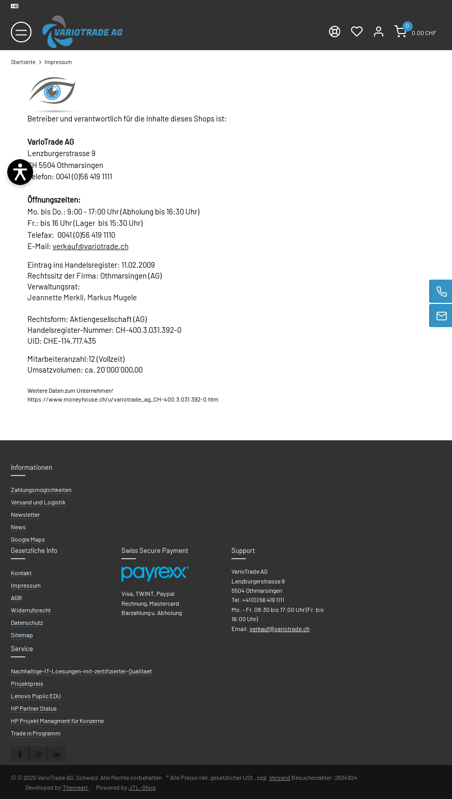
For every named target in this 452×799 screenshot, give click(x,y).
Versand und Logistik (38, 501)
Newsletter (25, 514)
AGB (16, 597)
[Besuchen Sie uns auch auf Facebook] (20, 753)
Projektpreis (27, 683)
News (18, 526)
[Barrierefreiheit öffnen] (20, 172)
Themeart (76, 787)
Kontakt (21, 572)
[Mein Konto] (378, 32)
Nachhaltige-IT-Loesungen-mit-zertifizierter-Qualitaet (81, 670)
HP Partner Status (34, 708)
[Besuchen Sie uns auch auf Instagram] (38, 753)
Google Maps (28, 539)
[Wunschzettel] (356, 32)
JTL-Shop (142, 787)
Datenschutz (27, 622)
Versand (279, 777)
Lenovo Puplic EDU (36, 695)
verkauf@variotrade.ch (91, 246)
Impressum (26, 585)
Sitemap (22, 634)
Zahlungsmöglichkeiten (41, 489)
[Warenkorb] (415, 32)
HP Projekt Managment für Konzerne (57, 720)
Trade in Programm (35, 732)
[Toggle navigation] (21, 32)
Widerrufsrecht (31, 609)
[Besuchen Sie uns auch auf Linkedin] (57, 753)
